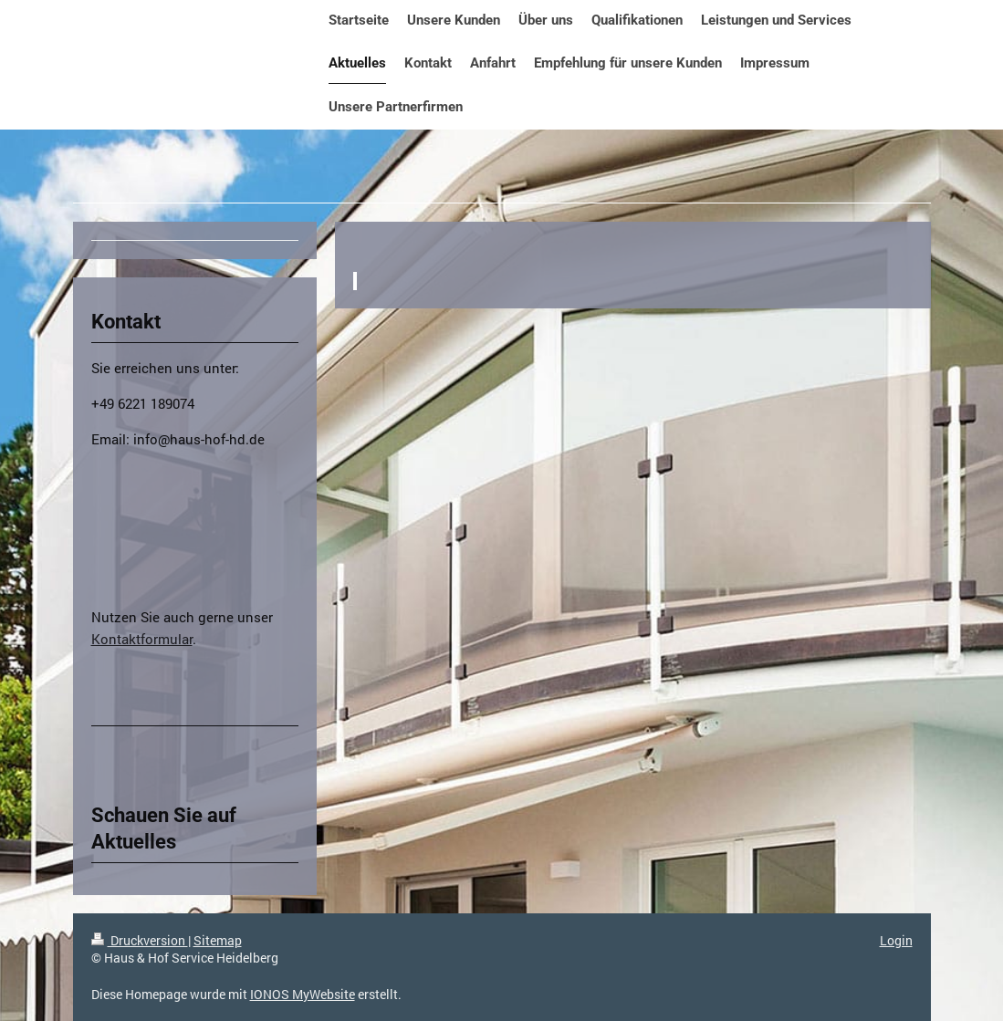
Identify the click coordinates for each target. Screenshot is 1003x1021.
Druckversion (139, 940)
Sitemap (217, 940)
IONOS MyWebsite (302, 994)
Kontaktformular (142, 639)
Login (896, 940)
